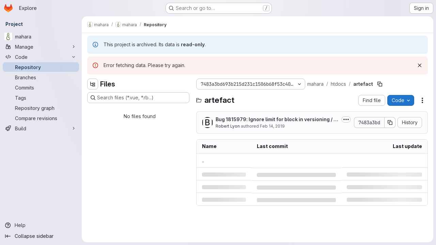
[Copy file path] (379, 84)
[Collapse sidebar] (41, 236)
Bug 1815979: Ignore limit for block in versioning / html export (277, 119)
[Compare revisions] (41, 118)
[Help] (41, 225)
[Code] (41, 57)
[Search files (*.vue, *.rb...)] (138, 97)
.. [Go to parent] (203, 160)
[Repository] (41, 67)
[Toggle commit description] (346, 119)
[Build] (41, 128)
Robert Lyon (228, 126)
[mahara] (41, 36)
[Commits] (41, 87)
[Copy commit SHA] (390, 122)
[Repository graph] (41, 108)
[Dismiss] (420, 65)
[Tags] (41, 97)
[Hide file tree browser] (92, 84)
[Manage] (41, 46)
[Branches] (41, 77)
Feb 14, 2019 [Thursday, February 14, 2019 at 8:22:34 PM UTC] (272, 126)
